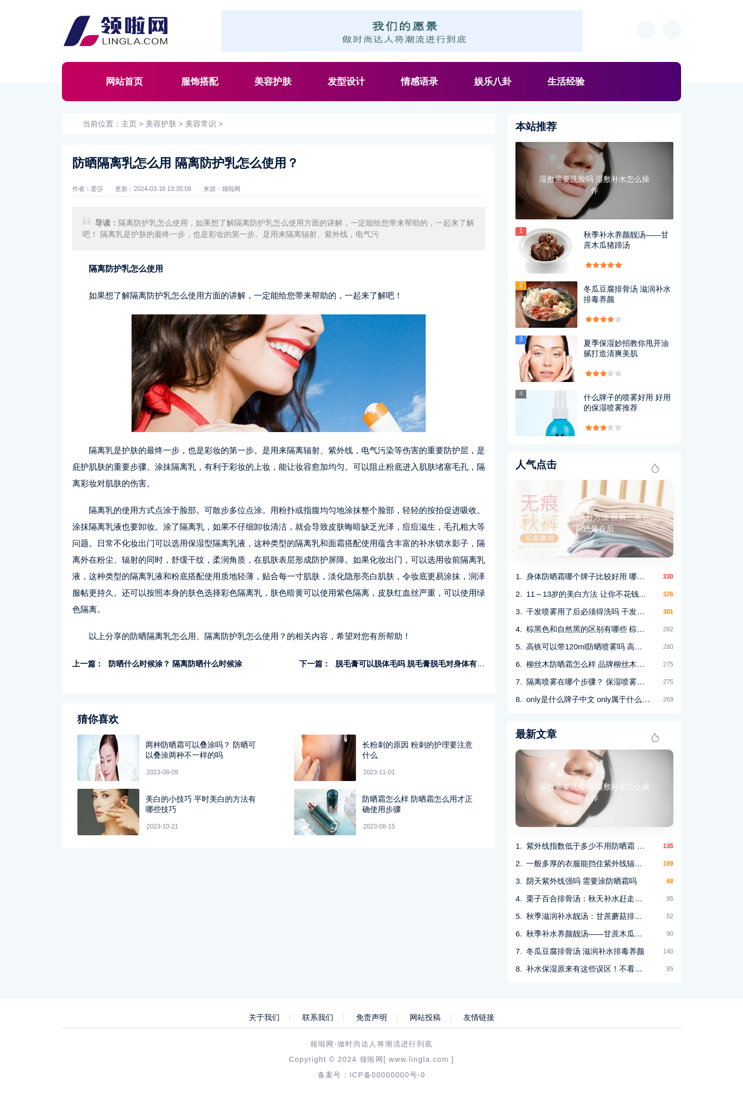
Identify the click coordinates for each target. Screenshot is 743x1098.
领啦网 (231, 189)
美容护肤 (273, 81)
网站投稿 (425, 1017)
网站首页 (124, 81)
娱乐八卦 (492, 81)
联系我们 (317, 1017)
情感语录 (419, 81)
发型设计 (346, 81)
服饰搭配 (199, 81)
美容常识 (200, 123)
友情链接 (478, 1017)
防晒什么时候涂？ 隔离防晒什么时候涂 (175, 663)
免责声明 (371, 1017)
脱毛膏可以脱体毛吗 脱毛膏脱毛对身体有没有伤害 (421, 663)
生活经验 (566, 81)
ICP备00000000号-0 (387, 1075)
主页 (129, 123)
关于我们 (264, 1017)
